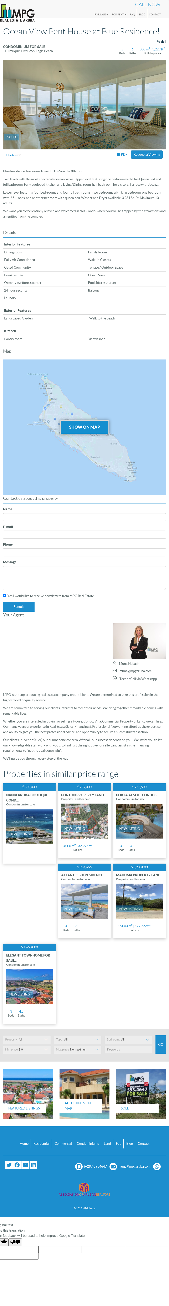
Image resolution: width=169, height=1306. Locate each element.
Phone (8, 544)
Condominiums (88, 1143)
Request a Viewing (147, 154)
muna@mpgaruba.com (132, 671)
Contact (155, 14)
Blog (142, 14)
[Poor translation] (15, 1242)
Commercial (63, 1143)
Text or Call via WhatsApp (135, 678)
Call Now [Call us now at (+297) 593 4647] (147, 4)
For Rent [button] (119, 14)
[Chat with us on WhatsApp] (157, 1166)
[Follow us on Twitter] (9, 1165)
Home (24, 1143)
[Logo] (17, 11)
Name (7, 509)
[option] (84, 104)
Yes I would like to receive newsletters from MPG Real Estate (48, 596)
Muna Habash (126, 663)
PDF (122, 154)
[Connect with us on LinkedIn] (33, 1165)
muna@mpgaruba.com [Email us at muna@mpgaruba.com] (129, 1166)
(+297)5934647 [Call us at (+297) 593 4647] (91, 1166)
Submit (19, 607)
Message (9, 562)
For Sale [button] (101, 14)
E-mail (8, 527)
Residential (42, 1143)
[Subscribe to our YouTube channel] (25, 1165)
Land (107, 1143)
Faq (118, 1143)
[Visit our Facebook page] (17, 1165)
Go (160, 1044)
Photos (13, 155)
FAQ (132, 14)
